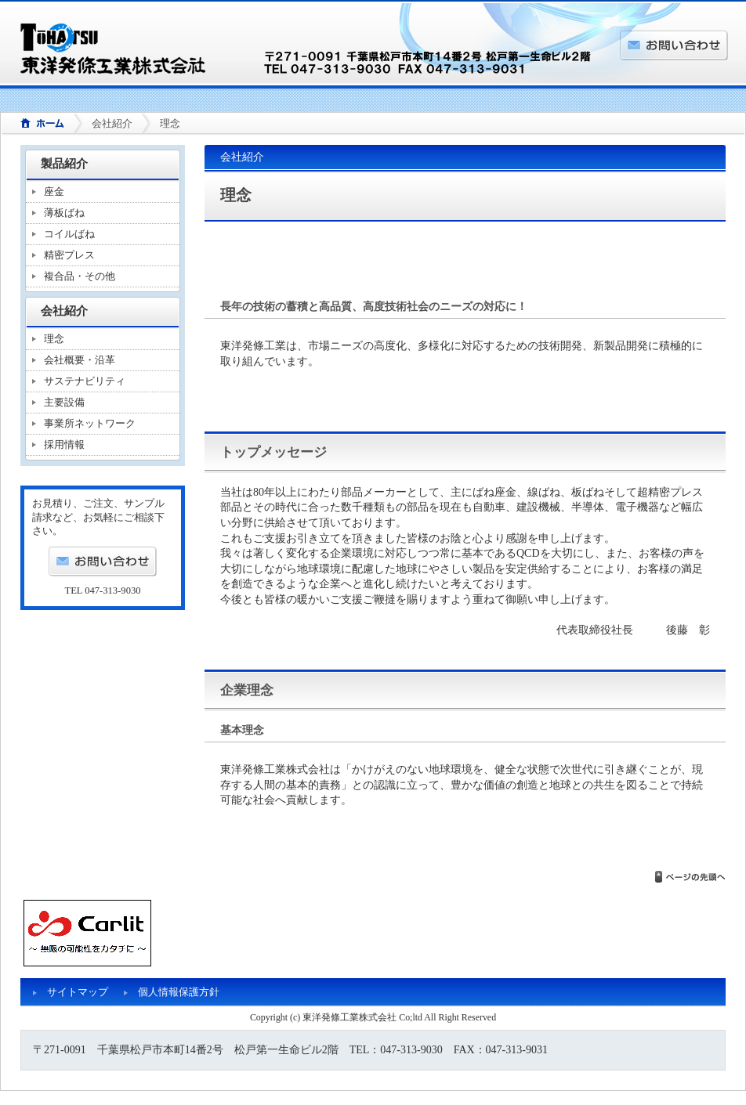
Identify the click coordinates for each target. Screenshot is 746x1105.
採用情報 (64, 444)
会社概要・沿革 (79, 360)
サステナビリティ (84, 381)
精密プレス (69, 255)
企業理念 (246, 690)
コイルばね (69, 234)
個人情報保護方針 (178, 992)
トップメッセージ (273, 452)
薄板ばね (64, 212)
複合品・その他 (79, 276)
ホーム (37, 124)
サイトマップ (77, 992)
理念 (54, 339)
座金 (54, 191)
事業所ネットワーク (90, 423)
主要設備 (64, 402)
